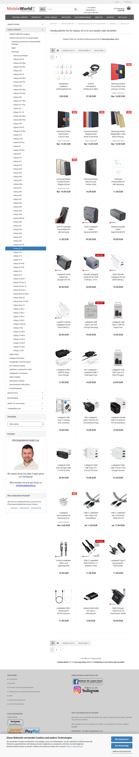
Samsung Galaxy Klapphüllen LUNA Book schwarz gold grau (118, 134)
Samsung (15, 52)
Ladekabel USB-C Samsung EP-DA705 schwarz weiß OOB (64, 611)
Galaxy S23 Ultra (19, 78)
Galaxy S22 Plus (19, 93)
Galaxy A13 (17, 271)
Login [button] (116, 2)
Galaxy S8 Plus (19, 150)
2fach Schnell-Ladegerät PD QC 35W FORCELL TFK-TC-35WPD (118, 277)
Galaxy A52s (18, 184)
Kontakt (110, 17)
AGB (10, 696)
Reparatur (36, 17)
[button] (52, 50)
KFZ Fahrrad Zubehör (17, 366)
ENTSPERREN (12, 398)
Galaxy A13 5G (18, 267)
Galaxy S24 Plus (19, 67)
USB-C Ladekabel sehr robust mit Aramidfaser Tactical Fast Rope (90, 515)
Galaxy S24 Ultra (19, 63)
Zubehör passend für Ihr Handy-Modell (23, 38)
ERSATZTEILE (12, 393)
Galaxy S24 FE (18, 59)
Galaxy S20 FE (18, 127)
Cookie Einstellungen (16, 704)
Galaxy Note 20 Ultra (20, 294)
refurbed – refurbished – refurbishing (25, 508)
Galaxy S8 (17, 154)
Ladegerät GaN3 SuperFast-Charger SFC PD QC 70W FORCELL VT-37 (63, 277)
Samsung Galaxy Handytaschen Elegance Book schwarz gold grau (64, 182)
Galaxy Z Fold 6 (19, 332)
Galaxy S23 (17, 86)
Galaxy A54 (17, 173)
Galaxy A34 (17, 211)
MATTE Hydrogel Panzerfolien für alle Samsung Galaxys (63, 229)
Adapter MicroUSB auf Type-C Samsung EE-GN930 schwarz (90, 611)
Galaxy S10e (18, 139)
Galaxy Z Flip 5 (18, 313)
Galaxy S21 (17, 108)
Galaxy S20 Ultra (19, 116)
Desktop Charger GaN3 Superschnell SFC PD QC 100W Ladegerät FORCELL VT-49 (118, 229)
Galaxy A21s (18, 248)
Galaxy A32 (17, 222)
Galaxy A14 (17, 260)
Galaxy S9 (17, 146)
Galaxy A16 (17, 252)
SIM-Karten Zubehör (17, 381)
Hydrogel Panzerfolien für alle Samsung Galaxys (118, 182)
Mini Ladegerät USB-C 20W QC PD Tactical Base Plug (90, 420)
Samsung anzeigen (20, 56)
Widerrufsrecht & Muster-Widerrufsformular (24, 692)
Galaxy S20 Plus (19, 120)
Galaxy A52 (17, 180)
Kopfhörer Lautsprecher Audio (20, 369)
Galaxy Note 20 (19, 298)
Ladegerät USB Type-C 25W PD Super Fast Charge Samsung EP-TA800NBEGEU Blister (118, 325)
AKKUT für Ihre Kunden (16, 403)
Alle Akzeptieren (122, 739)
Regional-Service (20, 17)
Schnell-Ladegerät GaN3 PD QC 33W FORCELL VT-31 (90, 277)
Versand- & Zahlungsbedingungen (21, 687)
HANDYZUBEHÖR (14, 30)
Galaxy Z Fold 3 (19, 343)
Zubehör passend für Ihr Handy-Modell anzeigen (25, 43)
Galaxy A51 (17, 188)
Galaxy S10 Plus (19, 131)
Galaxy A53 (17, 177)
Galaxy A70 (17, 165)
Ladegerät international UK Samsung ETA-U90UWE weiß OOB (63, 515)
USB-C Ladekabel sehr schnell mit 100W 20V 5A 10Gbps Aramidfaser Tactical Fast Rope (118, 515)
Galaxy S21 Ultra (19, 101)
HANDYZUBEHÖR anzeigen (19, 34)
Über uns (99, 17)
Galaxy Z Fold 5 (19, 335)
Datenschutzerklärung (74, 746)
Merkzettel (127, 2)
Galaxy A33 (17, 214)
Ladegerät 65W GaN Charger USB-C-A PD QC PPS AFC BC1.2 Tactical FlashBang (63, 468)
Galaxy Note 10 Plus (20, 301)
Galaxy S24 (17, 71)
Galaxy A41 (17, 199)
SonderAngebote (15, 388)
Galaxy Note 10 (19, 305)
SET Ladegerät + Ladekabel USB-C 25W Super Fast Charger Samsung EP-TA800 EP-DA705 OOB (90, 372)
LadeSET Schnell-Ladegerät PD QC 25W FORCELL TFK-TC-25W (64, 325)
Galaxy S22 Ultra (19, 90)
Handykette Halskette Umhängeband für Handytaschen (63, 86)
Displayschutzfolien (16, 358)
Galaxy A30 (17, 229)
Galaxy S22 (17, 97)
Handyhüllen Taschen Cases (20, 362)
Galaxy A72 (17, 158)
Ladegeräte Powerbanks (18, 373)
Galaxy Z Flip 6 (18, 309)
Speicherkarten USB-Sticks (19, 385)
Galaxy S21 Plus (19, 105)
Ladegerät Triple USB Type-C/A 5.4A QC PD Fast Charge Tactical (91, 468)
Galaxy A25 (17, 233)
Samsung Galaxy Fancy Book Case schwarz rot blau (118, 86)
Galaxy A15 (17, 256)
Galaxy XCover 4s (19, 286)
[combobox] (68, 50)
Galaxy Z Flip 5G (19, 324)
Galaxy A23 (17, 237)
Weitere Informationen (122, 751)
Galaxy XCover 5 (19, 282)
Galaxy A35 (17, 207)
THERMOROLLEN (14, 409)
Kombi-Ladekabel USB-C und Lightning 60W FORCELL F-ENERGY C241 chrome (63, 563)
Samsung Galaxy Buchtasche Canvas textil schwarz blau (64, 134)
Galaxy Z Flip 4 (18, 316)
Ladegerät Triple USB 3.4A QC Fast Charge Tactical (118, 467)
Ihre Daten (66, 17)
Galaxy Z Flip (18, 328)
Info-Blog (122, 17)
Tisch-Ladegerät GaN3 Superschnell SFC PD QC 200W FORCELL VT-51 (91, 229)
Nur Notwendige (122, 746)
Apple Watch (14, 354)
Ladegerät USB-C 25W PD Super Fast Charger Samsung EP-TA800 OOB (64, 372)
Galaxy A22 (17, 241)
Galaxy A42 (17, 195)
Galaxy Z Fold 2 (19, 347)
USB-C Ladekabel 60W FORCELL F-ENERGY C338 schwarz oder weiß (91, 563)
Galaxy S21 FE (18, 112)
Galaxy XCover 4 (19, 290)
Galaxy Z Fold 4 (19, 339)
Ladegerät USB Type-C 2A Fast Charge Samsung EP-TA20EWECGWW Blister (91, 325)
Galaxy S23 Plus (19, 82)
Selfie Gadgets (14, 377)
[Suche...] (42, 9)
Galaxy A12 (17, 275)
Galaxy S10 (17, 135)
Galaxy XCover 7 (19, 279)
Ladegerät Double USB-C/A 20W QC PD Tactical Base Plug (118, 420)
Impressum (13, 679)
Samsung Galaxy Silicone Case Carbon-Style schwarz (91, 182)
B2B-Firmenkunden (83, 17)
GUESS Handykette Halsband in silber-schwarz (90, 86)
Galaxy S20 (17, 124)
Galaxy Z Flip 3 (18, 320)
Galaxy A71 (17, 161)
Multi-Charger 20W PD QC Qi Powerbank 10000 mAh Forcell (118, 611)
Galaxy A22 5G (18, 245)
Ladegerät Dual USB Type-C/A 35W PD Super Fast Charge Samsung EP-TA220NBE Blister (118, 372)
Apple (13, 48)
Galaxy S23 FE (18, 74)
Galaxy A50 (17, 192)
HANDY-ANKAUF (51, 17)
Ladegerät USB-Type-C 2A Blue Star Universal (63, 420)
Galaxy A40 (17, 203)
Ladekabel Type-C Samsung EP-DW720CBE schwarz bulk (118, 563)
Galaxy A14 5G (18, 263)
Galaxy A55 (17, 169)
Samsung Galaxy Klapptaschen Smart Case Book (91, 134)
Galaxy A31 (17, 226)
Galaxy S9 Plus (19, 142)
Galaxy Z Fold (18, 350)
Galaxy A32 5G (18, 218)
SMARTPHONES (13, 24)
